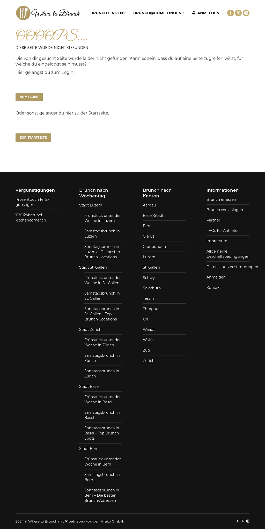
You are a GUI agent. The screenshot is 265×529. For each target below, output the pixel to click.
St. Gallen (151, 267)
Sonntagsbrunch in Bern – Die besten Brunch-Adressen (101, 495)
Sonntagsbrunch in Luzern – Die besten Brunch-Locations (102, 251)
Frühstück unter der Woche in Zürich (102, 342)
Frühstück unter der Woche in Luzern (102, 218)
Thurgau (150, 308)
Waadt (149, 329)
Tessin (148, 298)
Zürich (148, 360)
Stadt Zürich (90, 329)
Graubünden (154, 246)
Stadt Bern (89, 448)
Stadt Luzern (90, 205)
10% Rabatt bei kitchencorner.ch (31, 218)
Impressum (217, 241)
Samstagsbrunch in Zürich (102, 358)
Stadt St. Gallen (93, 267)
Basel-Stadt (153, 215)
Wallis (148, 340)
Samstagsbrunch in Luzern (102, 234)
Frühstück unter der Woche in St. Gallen (102, 280)
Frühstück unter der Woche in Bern (102, 462)
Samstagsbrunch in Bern (102, 477)
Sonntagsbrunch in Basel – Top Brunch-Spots (102, 433)
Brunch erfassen (221, 199)
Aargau (149, 205)
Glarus (148, 236)
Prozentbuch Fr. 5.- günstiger (32, 202)
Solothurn (152, 288)
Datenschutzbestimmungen (232, 266)
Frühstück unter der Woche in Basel (102, 399)
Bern (147, 226)
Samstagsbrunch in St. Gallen (102, 296)
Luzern (149, 257)
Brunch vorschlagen (225, 210)
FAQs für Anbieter (223, 230)
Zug (146, 350)
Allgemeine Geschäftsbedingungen (228, 254)
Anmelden (216, 277)
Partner (213, 220)
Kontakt (214, 287)
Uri (145, 319)
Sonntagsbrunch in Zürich (101, 373)
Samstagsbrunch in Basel (102, 415)
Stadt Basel (89, 386)
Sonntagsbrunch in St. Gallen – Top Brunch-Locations (101, 313)
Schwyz (150, 277)
